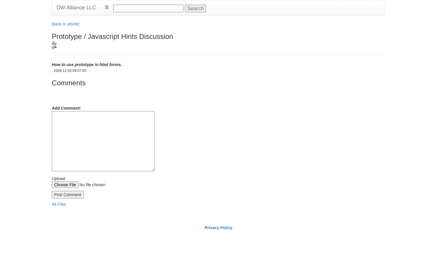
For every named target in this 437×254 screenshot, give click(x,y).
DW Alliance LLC (76, 8)
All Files (59, 204)
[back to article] (65, 24)
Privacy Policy (219, 227)
